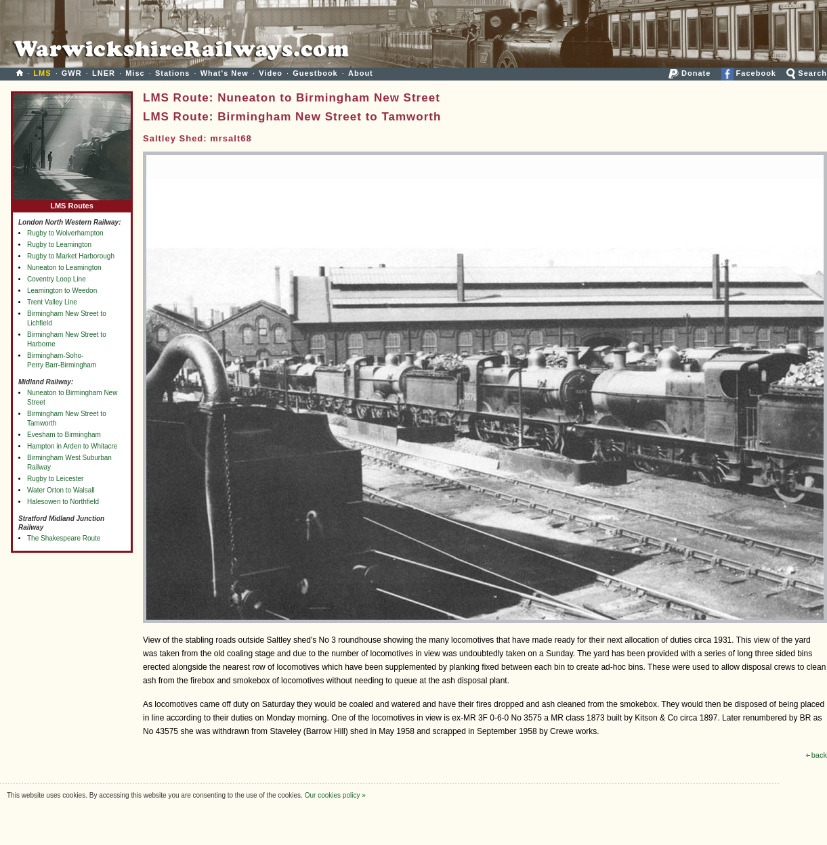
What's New (224, 73)
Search (806, 73)
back (816, 755)
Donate (690, 73)
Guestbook (315, 73)
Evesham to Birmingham (64, 434)
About (360, 73)
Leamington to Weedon (62, 290)
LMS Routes (72, 203)
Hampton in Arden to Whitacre (72, 446)
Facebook (748, 73)
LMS (42, 73)
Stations (172, 73)
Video (270, 73)
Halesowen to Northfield (63, 501)
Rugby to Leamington (59, 244)
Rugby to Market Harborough (70, 256)
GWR (72, 73)
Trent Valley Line (52, 302)
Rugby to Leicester (55, 478)
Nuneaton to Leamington (64, 267)
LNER (103, 73)
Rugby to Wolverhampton (65, 233)
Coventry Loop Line (56, 279)
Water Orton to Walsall (61, 490)
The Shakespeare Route (63, 538)
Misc (134, 73)
